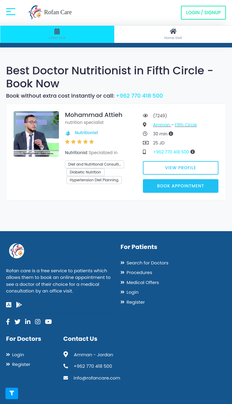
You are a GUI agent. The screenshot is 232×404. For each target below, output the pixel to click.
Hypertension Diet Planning (94, 180)
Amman (162, 125)
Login (133, 292)
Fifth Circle (186, 125)
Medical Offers (143, 282)
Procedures (139, 272)
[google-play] (19, 305)
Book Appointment (180, 186)
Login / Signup (203, 12)
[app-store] (8, 305)
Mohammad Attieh (93, 115)
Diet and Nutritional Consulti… (94, 164)
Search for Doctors (147, 263)
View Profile (180, 168)
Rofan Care (49, 12)
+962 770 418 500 (139, 95)
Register (136, 302)
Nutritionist (86, 133)
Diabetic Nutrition (85, 172)
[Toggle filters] (11, 393)
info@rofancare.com (97, 378)
